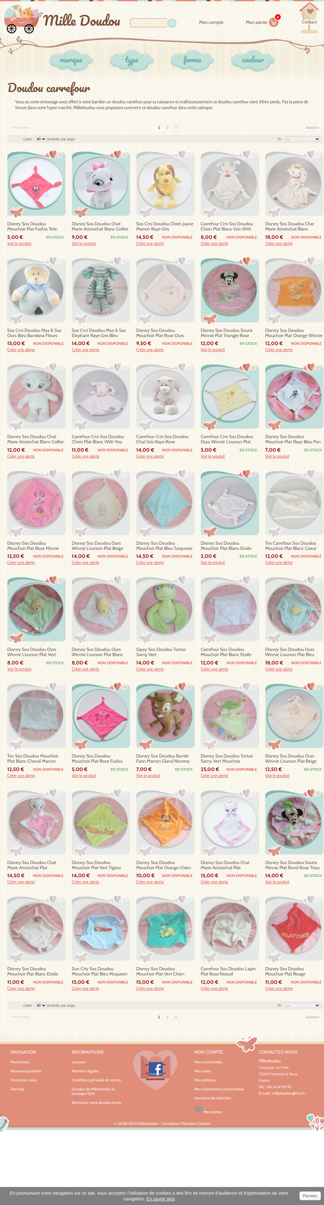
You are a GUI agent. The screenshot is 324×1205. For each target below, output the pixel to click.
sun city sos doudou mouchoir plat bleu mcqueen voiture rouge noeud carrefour (100, 971)
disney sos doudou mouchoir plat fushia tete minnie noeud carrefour (32, 226)
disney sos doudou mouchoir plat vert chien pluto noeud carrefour (160, 971)
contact (309, 22)
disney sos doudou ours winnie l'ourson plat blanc (97, 652)
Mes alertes (208, 1109)
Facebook (155, 1070)
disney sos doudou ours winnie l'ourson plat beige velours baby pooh (97, 546)
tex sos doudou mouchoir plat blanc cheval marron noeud (33, 758)
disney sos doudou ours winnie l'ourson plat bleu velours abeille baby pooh (290, 652)
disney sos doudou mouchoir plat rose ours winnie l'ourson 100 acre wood (161, 333)
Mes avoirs (202, 1071)
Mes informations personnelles (219, 1089)
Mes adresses (205, 1080)
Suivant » (313, 127)
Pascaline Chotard (195, 1123)
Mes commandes (208, 1062)
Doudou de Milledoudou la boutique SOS (93, 1091)
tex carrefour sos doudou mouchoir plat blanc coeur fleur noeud (291, 546)
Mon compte (211, 22)
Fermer (310, 1195)
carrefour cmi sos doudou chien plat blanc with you (98, 439)
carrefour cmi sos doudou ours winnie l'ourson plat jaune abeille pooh (227, 439)
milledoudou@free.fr (288, 1093)
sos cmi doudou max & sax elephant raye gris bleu (99, 333)
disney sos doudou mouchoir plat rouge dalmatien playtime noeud (291, 971)
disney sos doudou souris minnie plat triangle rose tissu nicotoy (227, 333)
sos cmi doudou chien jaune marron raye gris (164, 226)
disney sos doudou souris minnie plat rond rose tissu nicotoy (292, 865)
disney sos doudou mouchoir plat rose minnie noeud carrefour (33, 546)
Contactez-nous (24, 1080)
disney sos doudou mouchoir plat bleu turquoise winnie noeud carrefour (164, 546)
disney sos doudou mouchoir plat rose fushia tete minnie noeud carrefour (100, 758)
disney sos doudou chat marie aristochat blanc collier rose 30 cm (35, 439)
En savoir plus (160, 1198)
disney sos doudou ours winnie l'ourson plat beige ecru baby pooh (291, 758)
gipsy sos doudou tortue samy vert (161, 652)
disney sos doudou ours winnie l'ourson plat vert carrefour (31, 652)
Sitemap (18, 1089)
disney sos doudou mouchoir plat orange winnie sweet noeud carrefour (294, 333)
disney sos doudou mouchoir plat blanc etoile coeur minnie (32, 971)
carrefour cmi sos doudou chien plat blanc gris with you (227, 226)
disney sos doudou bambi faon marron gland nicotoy (163, 758)
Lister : (29, 139)
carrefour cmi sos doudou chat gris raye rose (162, 439)
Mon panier (262, 21)
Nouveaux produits (26, 1070)
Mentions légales (85, 1070)
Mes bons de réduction (212, 1098)
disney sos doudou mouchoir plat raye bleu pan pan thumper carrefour (293, 439)
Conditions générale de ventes (96, 1080)
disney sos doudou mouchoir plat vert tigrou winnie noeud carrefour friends (96, 865)
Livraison (79, 1061)
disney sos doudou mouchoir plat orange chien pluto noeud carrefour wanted (163, 865)
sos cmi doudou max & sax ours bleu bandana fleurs (34, 333)
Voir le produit (19, 243)
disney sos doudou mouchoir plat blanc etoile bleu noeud (226, 546)
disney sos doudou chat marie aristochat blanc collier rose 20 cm (100, 226)
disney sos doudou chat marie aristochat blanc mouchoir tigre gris (289, 226)
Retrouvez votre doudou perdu (97, 1102)
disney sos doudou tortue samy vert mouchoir (227, 758)
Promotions (20, 1061)
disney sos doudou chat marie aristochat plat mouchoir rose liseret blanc (34, 865)
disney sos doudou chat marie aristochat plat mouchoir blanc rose (225, 865)
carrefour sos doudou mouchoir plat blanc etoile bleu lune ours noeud (226, 652)
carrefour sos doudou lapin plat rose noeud (228, 971)
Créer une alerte (150, 243)
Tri (279, 139)
